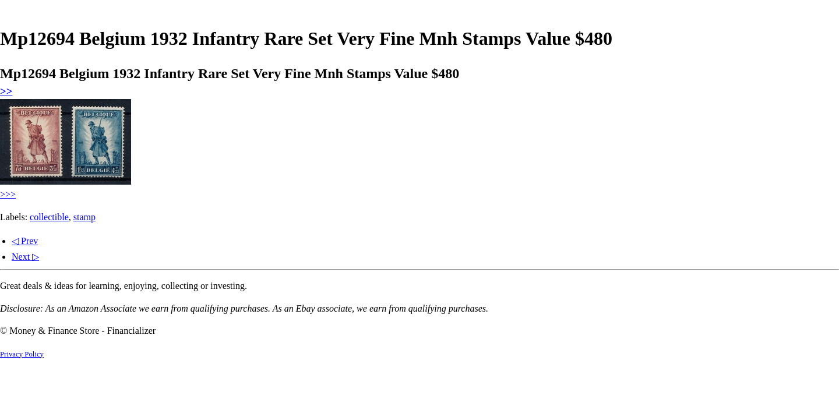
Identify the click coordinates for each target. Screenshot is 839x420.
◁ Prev (25, 241)
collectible (49, 217)
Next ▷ (25, 257)
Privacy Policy (22, 354)
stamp (84, 217)
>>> (8, 194)
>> (6, 91)
